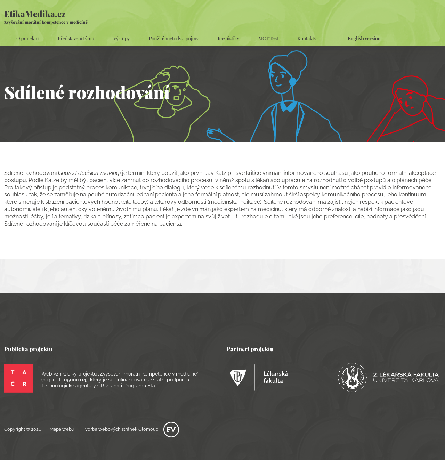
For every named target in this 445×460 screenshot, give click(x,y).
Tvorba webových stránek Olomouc (131, 429)
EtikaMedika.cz (46, 16)
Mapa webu (62, 429)
